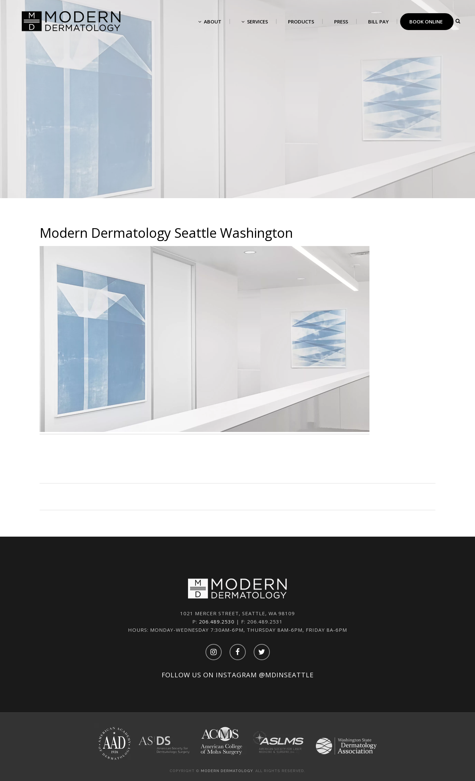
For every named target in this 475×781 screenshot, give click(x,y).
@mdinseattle (286, 674)
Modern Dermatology (227, 771)
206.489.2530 (217, 621)
